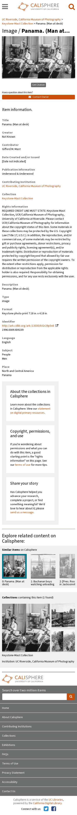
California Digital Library (47, 803)
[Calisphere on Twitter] (46, 809)
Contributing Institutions (17, 726)
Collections (9, 736)
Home (5, 708)
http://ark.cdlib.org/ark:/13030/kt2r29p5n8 (28, 326)
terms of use (22, 465)
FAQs (5, 754)
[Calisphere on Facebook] (53, 809)
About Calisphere (12, 717)
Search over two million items (24, 690)
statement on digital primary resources (30, 411)
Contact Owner (39, 97)
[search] (72, 7)
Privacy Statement (13, 773)
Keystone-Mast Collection (17, 24)
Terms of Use (10, 764)
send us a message (21, 512)
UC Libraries (56, 800)
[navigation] (5, 7)
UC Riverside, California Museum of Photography (31, 19)
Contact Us (8, 791)
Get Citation (38, 85)
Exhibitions (8, 745)
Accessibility (9, 782)
